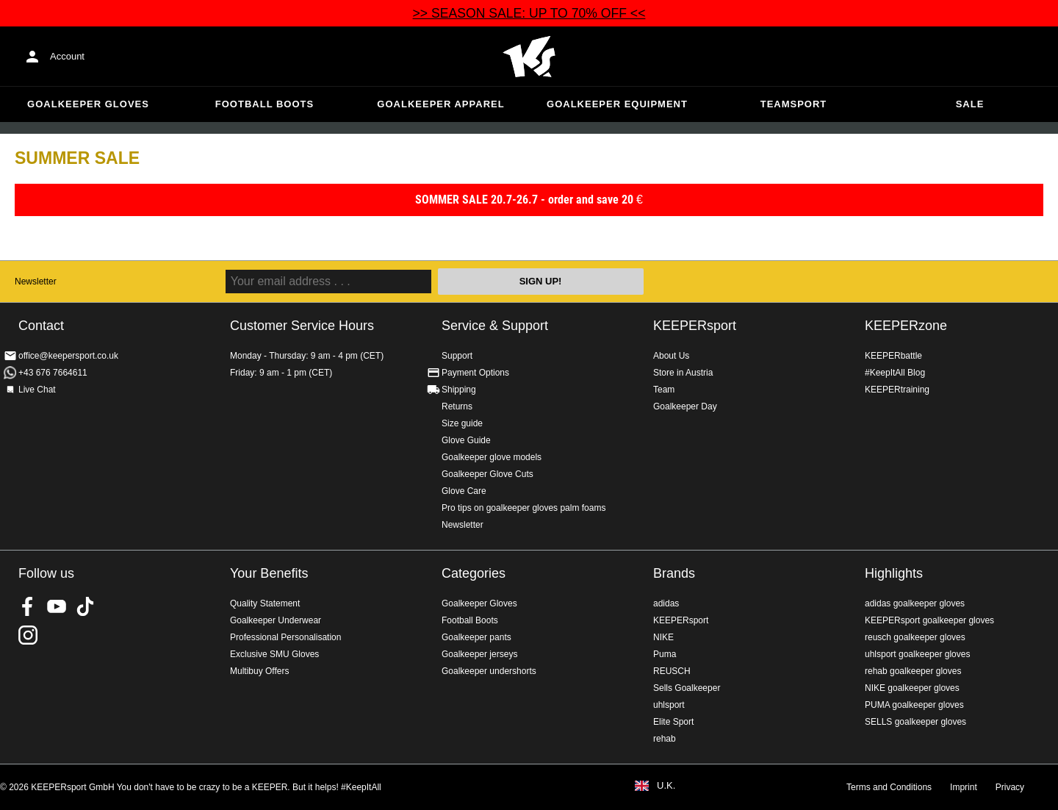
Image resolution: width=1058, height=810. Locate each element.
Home (529, 56)
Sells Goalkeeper (686, 688)
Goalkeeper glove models (491, 457)
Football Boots (264, 104)
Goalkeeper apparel (440, 104)
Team (663, 389)
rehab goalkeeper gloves (913, 671)
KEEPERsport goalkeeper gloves (929, 620)
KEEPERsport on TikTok (85, 606)
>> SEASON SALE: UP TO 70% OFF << (529, 13)
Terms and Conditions (889, 787)
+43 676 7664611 (52, 373)
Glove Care (464, 491)
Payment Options (475, 373)
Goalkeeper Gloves (88, 104)
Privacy (1010, 787)
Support (457, 356)
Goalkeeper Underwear (275, 620)
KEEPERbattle (893, 356)
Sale (970, 104)
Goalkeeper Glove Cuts (487, 474)
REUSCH (672, 671)
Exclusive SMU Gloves (274, 654)
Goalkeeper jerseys (479, 654)
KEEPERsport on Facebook (27, 606)
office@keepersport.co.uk (68, 356)
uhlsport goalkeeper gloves (917, 654)
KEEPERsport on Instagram (27, 635)
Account (67, 56)
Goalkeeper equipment (617, 104)
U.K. (666, 786)
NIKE (663, 637)
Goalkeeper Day (685, 406)
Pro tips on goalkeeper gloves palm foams (523, 508)
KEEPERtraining (897, 389)
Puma (664, 654)
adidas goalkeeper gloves (915, 603)
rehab (664, 739)
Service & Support (495, 325)
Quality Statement (265, 603)
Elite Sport (673, 722)
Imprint (963, 787)
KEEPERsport (694, 325)
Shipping (459, 389)
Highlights (894, 573)
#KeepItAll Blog (895, 373)
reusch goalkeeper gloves (915, 637)
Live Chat (37, 389)
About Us (671, 356)
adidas (666, 603)
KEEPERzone (906, 325)
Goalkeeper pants (476, 637)
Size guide (462, 423)
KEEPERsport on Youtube (56, 606)
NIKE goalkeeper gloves (912, 688)
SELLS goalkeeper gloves (915, 722)
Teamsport (793, 104)
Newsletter (36, 281)
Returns (457, 406)
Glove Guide (466, 440)
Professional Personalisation (285, 637)
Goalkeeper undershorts (489, 671)
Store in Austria (683, 373)
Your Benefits (269, 573)
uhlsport (669, 705)
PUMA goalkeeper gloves (914, 705)
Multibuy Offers (259, 671)
